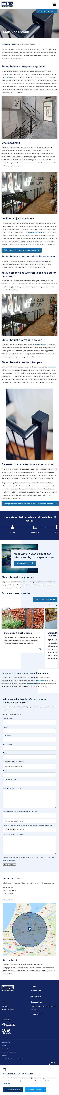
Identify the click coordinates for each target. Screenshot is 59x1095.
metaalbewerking (33, 684)
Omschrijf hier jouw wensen (12, 788)
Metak (4, 44)
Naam (5, 727)
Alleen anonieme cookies (13, 1090)
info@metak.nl (8, 900)
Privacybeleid (6, 1042)
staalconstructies (36, 232)
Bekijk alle (36, 1014)
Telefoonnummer (9, 744)
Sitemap (4, 1055)
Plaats (5, 753)
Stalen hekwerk (11, 44)
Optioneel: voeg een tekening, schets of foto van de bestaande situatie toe (27, 826)
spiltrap (9, 77)
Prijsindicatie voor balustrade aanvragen (20, 250)
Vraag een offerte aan (45, 11)
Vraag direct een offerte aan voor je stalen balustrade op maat (28, 503)
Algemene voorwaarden (9, 1052)
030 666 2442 (36, 990)
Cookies (4, 1045)
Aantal (5, 771)
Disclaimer (5, 1049)
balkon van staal (40, 344)
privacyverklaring (9, 861)
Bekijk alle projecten (44, 599)
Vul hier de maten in (9, 779)
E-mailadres (7, 736)
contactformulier (41, 680)
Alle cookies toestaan (33, 1090)
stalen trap (52, 367)
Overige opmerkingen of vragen (13, 834)
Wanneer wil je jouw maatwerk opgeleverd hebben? (20, 811)
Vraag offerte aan (23, 563)
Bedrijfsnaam (7, 718)
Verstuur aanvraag (9, 864)
